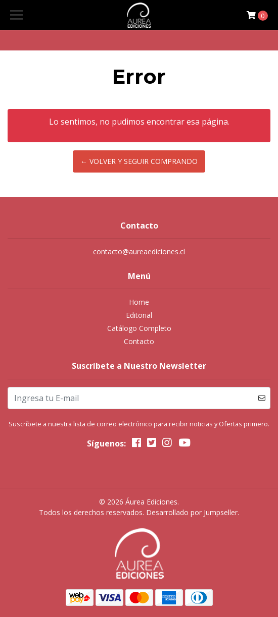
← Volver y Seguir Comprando (139, 161)
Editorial (139, 315)
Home (139, 302)
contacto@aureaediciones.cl (139, 251)
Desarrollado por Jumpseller (192, 512)
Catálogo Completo (139, 328)
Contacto (139, 341)
